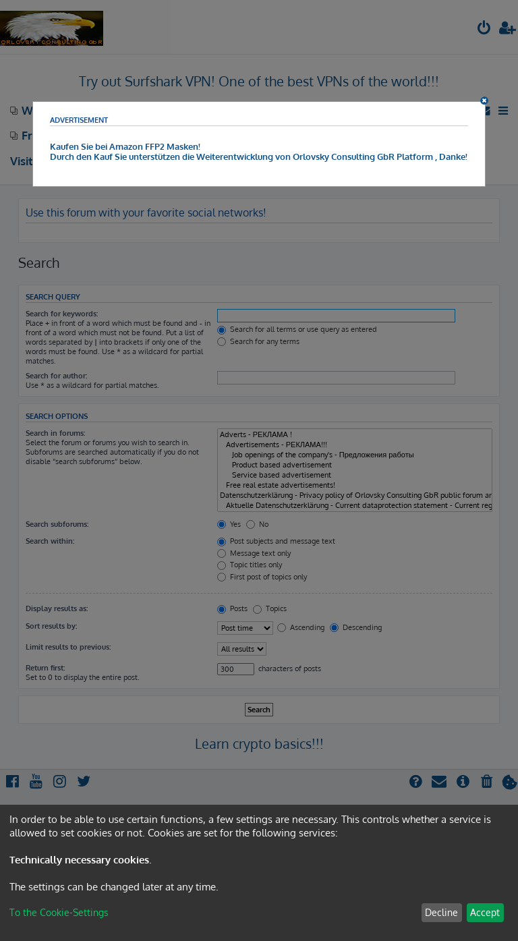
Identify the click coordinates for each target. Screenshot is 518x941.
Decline (441, 912)
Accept (485, 912)
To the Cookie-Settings (59, 912)
